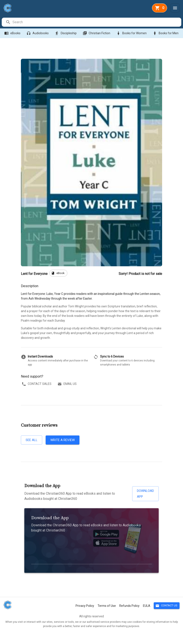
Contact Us (167, 605)
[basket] (159, 7)
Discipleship (66, 33)
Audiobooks (38, 33)
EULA (146, 605)
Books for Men (166, 33)
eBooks (12, 33)
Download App (145, 493)
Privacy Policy (85, 605)
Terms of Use (107, 605)
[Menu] (175, 7)
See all (31, 440)
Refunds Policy (129, 605)
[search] (96, 22)
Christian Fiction (97, 33)
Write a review (62, 440)
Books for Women (131, 33)
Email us (67, 384)
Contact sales (37, 384)
